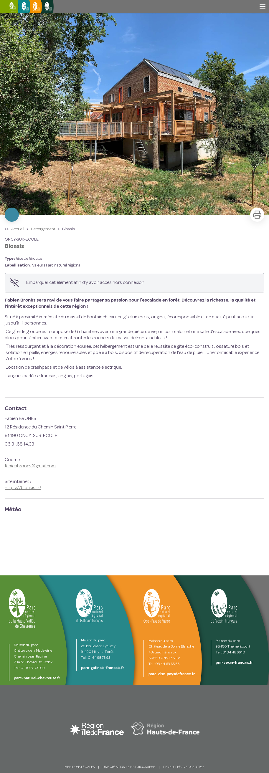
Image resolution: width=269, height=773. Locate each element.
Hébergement (43, 229)
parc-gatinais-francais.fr (102, 668)
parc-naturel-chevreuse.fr (37, 678)
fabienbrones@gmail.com (30, 466)
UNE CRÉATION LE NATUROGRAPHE (129, 767)
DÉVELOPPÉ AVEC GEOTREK (183, 767)
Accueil (17, 229)
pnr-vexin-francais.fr (234, 662)
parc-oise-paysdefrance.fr (171, 674)
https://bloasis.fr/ (23, 488)
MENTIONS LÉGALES (80, 767)
